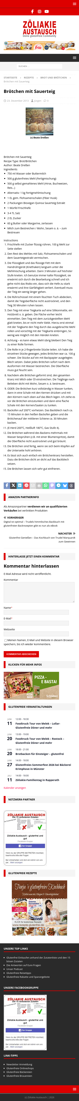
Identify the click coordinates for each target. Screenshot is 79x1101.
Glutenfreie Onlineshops (20, 1068)
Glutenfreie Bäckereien (19, 1072)
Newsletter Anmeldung (19, 1064)
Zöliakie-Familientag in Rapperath (37, 780)
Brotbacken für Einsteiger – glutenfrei (40, 754)
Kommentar (11, 579)
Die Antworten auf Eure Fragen (23, 965)
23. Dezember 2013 (18, 100)
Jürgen (37, 100)
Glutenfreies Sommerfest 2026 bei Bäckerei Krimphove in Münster (43, 767)
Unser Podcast (14, 969)
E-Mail (7, 618)
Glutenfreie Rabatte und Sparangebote (28, 976)
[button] (74, 4)
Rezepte (29, 77)
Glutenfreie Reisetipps (18, 973)
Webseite (9, 629)
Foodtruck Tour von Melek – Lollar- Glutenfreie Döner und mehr (38, 726)
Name (7, 607)
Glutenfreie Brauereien (19, 1075)
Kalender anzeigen (15, 788)
